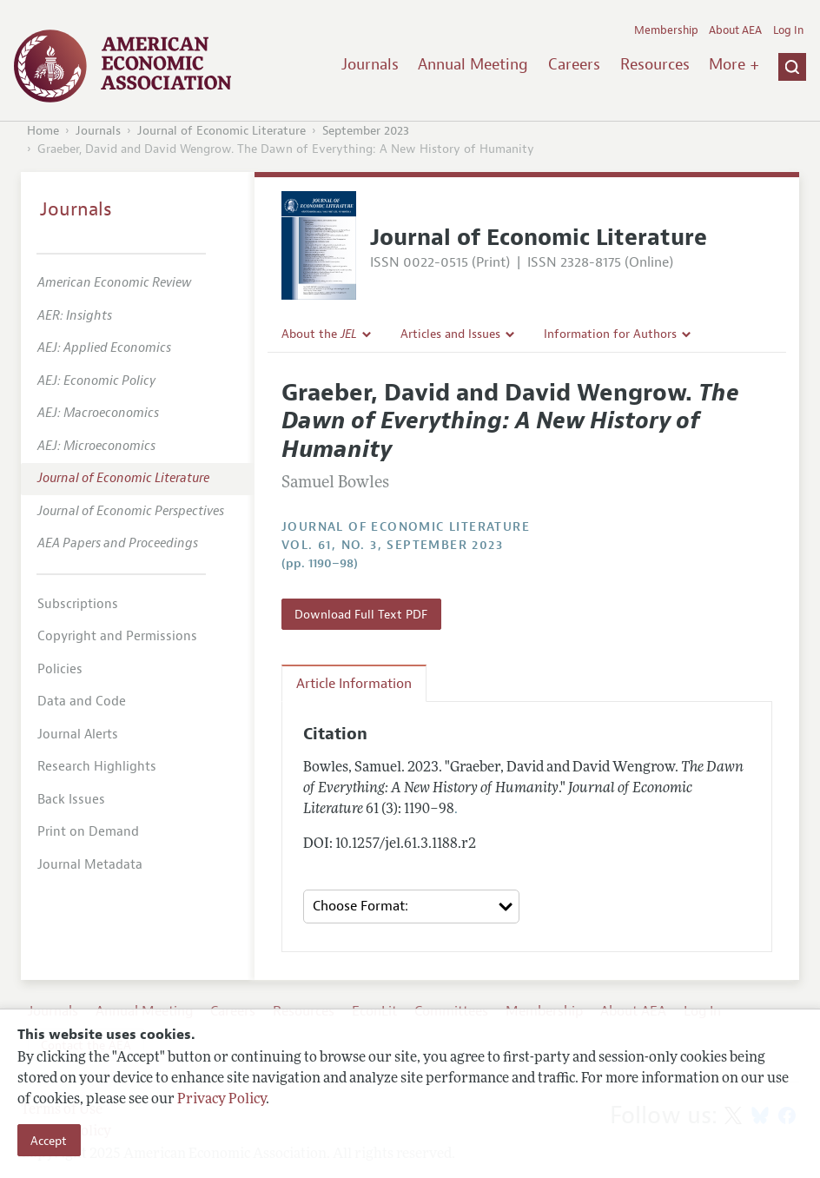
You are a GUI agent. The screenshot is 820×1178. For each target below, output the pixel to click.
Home (43, 130)
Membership (666, 30)
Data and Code (81, 701)
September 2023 (365, 130)
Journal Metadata (89, 865)
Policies (60, 669)
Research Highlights (96, 766)
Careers (574, 64)
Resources (655, 64)
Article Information (354, 683)
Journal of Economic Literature (221, 130)
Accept (48, 1140)
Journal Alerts (77, 734)
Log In (788, 30)
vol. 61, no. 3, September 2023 (392, 545)
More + (734, 64)
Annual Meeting (473, 64)
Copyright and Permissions (117, 636)
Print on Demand (88, 832)
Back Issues (71, 799)
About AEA (735, 30)
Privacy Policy (221, 1100)
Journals (370, 64)
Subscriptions (77, 604)
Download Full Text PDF (360, 614)
